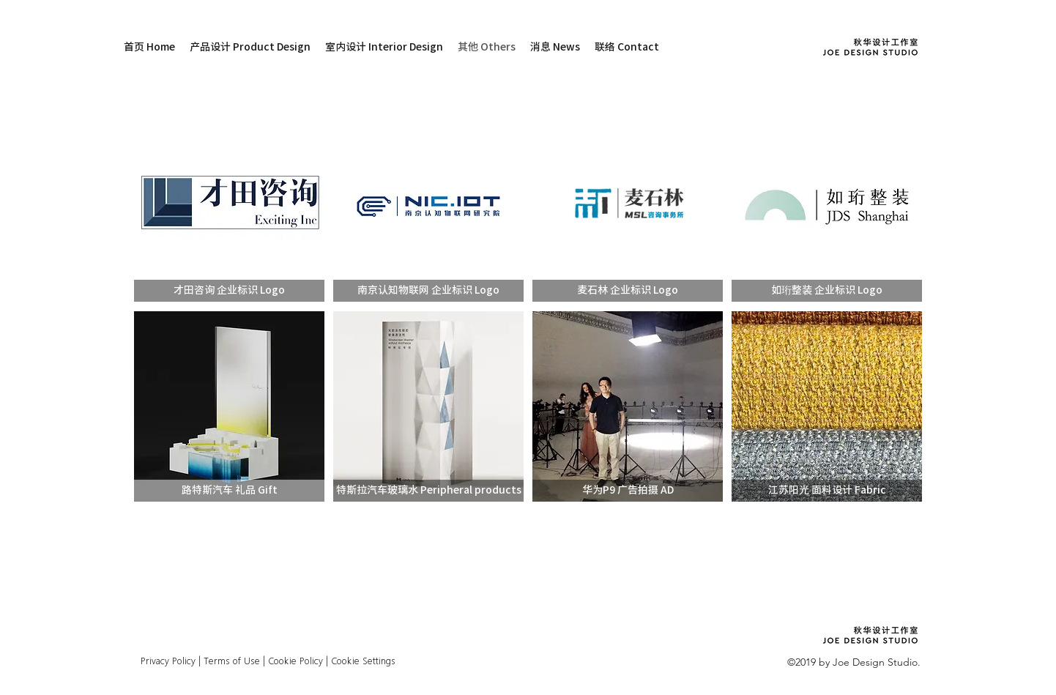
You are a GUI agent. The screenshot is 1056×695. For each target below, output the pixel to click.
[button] (229, 291)
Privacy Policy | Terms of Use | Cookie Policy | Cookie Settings (266, 661)
